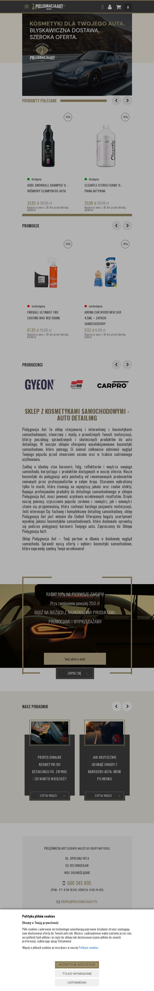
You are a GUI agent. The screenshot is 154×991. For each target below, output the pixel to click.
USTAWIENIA (77, 982)
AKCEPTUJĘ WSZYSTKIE (77, 964)
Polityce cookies (88, 947)
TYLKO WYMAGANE (77, 973)
